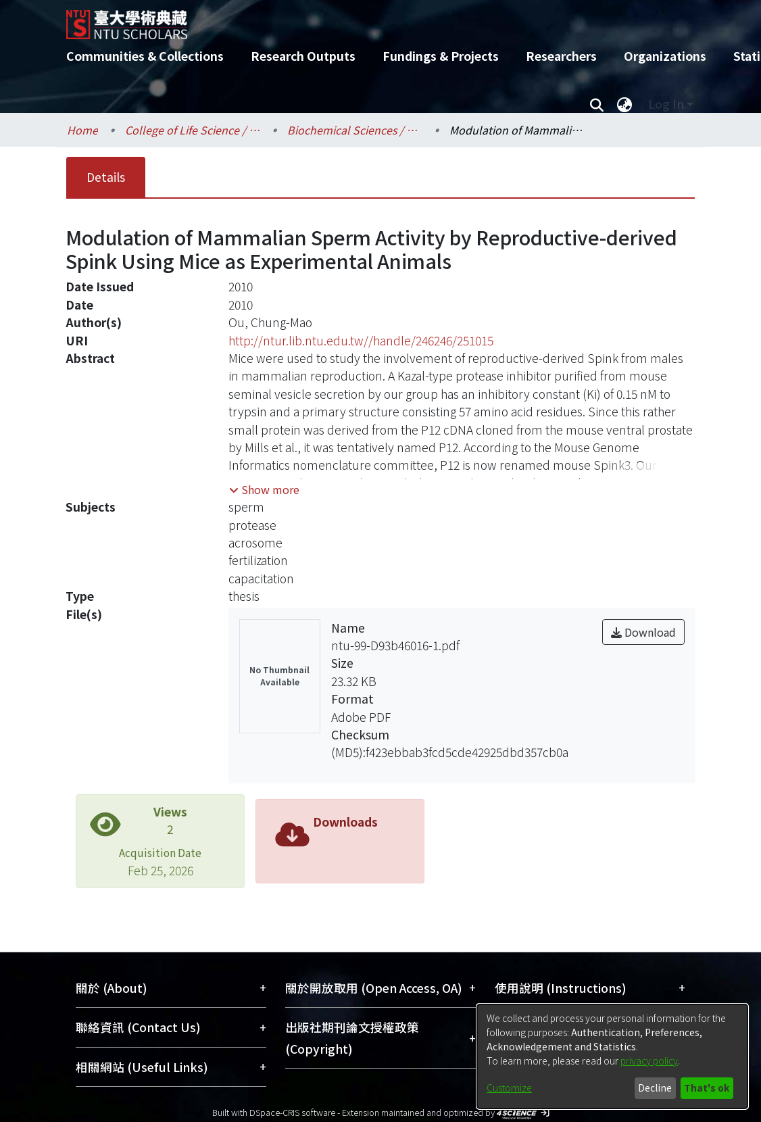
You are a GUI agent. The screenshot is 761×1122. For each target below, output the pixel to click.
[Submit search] (596, 104)
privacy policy (649, 1060)
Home (82, 130)
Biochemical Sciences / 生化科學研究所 (354, 130)
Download (643, 632)
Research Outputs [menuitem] (303, 55)
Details (106, 176)
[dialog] (612, 1056)
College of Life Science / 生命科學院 (192, 130)
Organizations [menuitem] (665, 55)
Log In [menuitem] (666, 103)
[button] (264, 489)
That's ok (706, 1087)
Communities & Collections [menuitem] (145, 55)
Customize (509, 1087)
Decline (655, 1087)
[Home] (368, 19)
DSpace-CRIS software (292, 1112)
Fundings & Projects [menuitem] (441, 55)
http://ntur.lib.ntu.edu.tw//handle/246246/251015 (360, 340)
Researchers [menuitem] (561, 55)
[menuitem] (624, 104)
